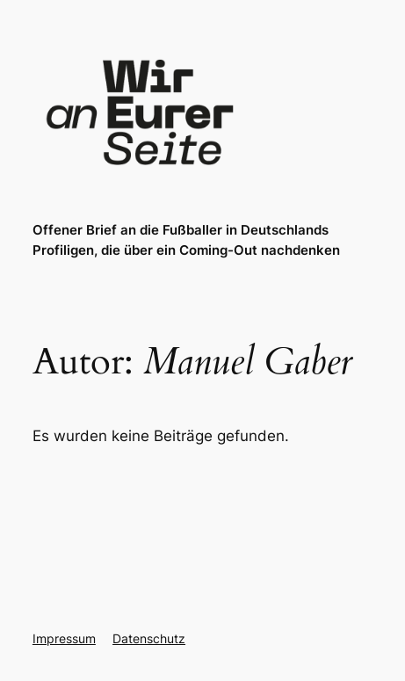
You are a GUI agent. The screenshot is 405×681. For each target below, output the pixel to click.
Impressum (64, 638)
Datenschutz (148, 638)
